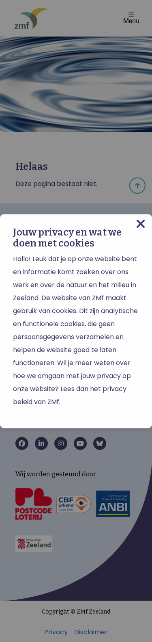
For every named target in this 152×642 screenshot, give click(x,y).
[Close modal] (141, 224)
